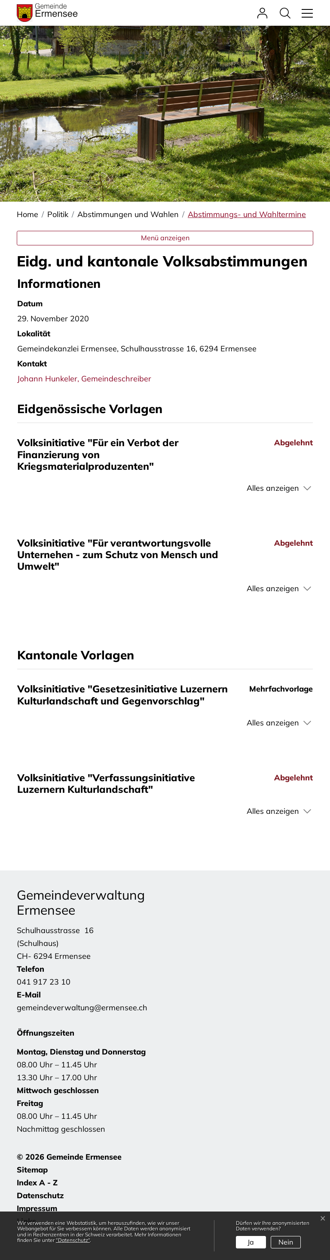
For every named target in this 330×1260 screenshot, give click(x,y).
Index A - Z (37, 1182)
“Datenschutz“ (73, 1240)
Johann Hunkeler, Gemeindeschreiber (84, 379)
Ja (251, 1242)
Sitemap (32, 1170)
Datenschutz (40, 1195)
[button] (287, 12)
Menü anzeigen (165, 237)
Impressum (37, 1208)
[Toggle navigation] (306, 12)
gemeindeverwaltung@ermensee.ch (82, 1007)
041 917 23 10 (43, 982)
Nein (285, 1242)
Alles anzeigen (273, 488)
